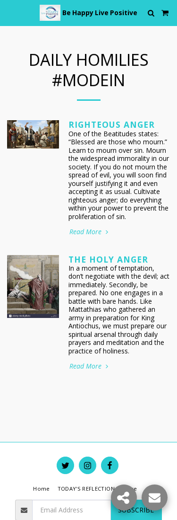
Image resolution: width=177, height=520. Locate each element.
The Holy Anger (108, 259)
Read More (89, 232)
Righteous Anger (111, 124)
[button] (10, 12)
